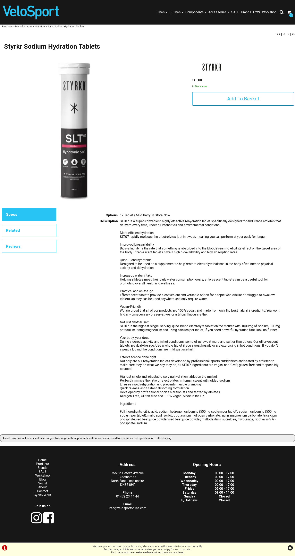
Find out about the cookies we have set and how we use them (147, 552)
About (37, 491)
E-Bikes (176, 12)
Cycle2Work (36, 499)
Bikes (162, 12)
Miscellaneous (23, 30)
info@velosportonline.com (110, 512)
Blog (37, 483)
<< (278, 38)
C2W (256, 12)
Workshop (269, 12)
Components (195, 12)
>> (293, 38)
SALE (235, 12)
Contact (37, 495)
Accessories (218, 12)
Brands (246, 12)
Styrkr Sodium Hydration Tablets (66, 30)
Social (37, 487)
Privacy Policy (153, 538)
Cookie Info (174, 538)
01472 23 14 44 (110, 500)
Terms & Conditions (126, 538)
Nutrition (40, 30)
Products (7, 30)
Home (37, 464)
